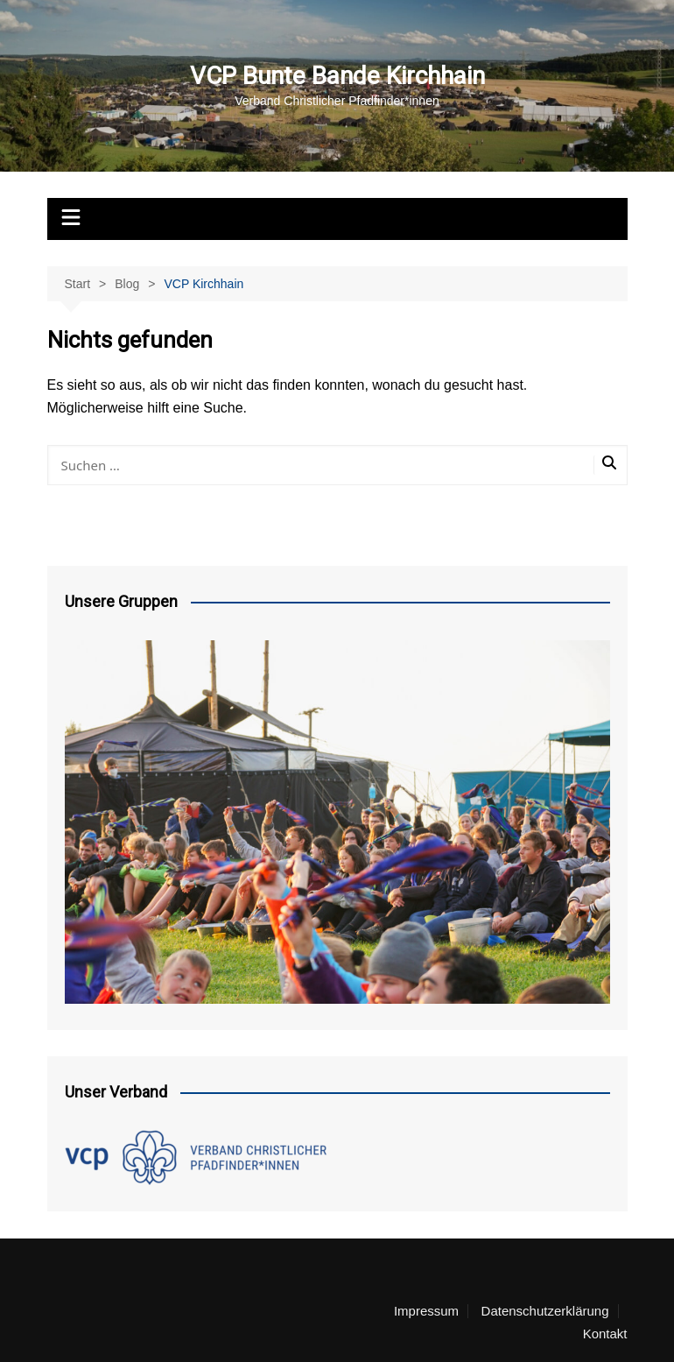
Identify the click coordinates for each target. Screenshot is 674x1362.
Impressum (426, 1311)
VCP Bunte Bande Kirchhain (337, 75)
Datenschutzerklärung (545, 1311)
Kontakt (605, 1334)
